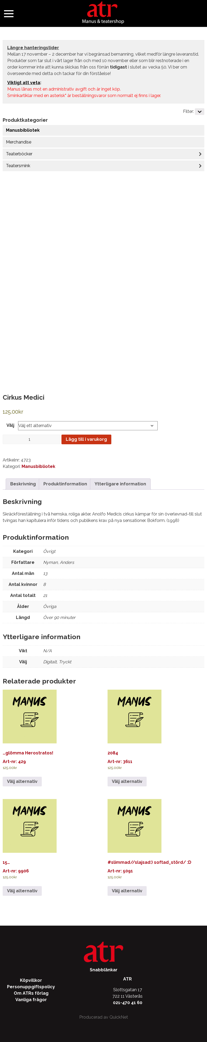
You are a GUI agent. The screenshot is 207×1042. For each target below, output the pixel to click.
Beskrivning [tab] (23, 483)
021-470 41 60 (127, 1002)
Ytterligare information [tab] (120, 483)
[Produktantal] (31, 439)
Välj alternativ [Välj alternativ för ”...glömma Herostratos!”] (22, 781)
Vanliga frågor (31, 999)
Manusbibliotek (23, 130)
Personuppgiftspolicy (31, 986)
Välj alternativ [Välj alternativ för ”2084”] (127, 781)
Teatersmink (18, 165)
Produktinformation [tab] (65, 483)
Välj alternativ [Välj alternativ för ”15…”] (22, 890)
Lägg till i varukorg (86, 439)
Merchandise (18, 142)
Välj (10, 425)
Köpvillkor (31, 980)
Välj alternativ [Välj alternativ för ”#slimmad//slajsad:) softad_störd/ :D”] (127, 890)
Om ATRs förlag (31, 993)
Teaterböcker (19, 153)
